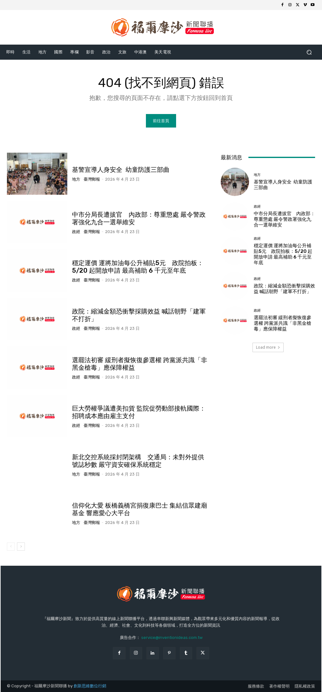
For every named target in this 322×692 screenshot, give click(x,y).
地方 (76, 179)
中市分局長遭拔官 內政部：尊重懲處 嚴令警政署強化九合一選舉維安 (284, 219)
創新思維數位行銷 (90, 686)
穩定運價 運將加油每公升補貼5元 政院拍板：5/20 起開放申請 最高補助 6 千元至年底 (137, 266)
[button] (309, 52)
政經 (76, 232)
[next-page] (21, 546)
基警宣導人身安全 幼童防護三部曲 (120, 169)
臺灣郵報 (92, 179)
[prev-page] (11, 546)
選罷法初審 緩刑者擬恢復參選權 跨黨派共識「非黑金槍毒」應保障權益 (282, 323)
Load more (268, 347)
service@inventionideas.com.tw (172, 637)
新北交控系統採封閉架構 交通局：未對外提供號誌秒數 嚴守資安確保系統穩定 (138, 460)
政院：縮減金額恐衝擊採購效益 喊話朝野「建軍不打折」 (284, 288)
